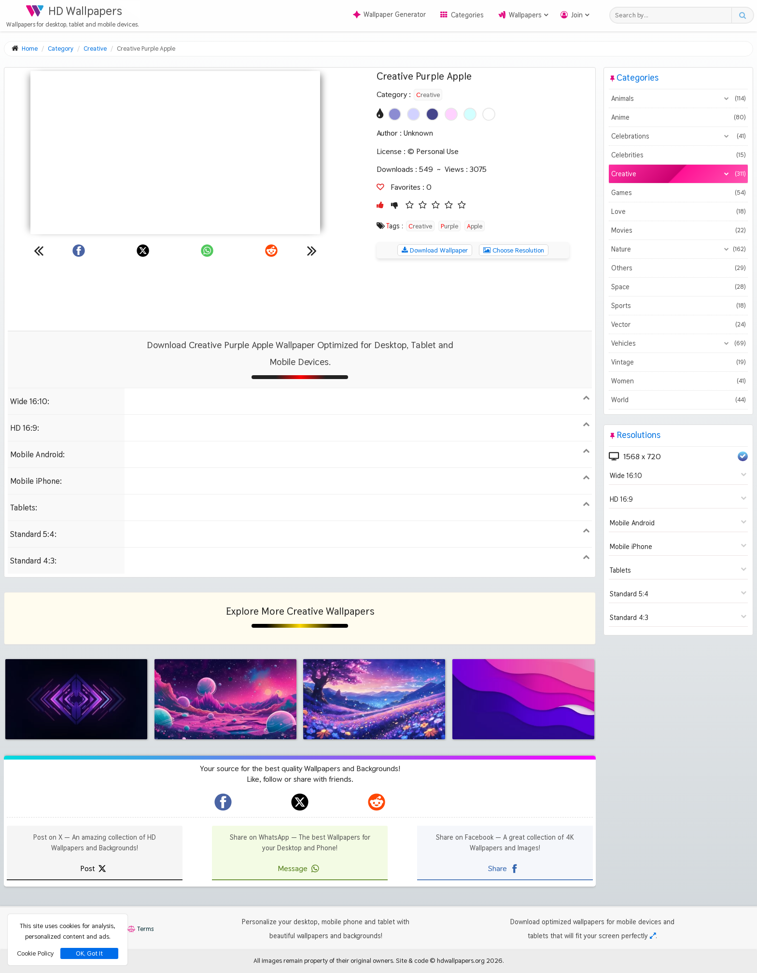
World (678, 400)
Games (678, 192)
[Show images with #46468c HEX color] (432, 114)
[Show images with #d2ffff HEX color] (470, 114)
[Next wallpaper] (312, 250)
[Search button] (742, 15)
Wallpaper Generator (389, 14)
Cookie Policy (35, 953)
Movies (678, 230)
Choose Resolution (513, 250)
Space (678, 287)
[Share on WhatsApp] (207, 250)
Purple (449, 226)
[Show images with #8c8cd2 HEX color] (394, 114)
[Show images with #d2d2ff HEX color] (413, 114)
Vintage (678, 362)
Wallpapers (525, 15)
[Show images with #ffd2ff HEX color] (451, 114)
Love (678, 211)
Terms (140, 929)
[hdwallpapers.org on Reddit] (376, 802)
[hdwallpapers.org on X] (299, 802)
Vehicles (678, 343)
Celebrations (678, 136)
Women (678, 381)
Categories (467, 15)
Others (678, 268)
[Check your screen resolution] (653, 935)
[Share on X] (143, 250)
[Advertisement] (300, 294)
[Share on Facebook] (78, 250)
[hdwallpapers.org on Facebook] (223, 802)
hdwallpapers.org (461, 960)
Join (577, 15)
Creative (428, 94)
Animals (678, 98)
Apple (474, 226)
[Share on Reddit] (271, 250)
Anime (678, 117)
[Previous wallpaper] (38, 250)
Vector (678, 324)
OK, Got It (89, 953)
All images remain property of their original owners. (323, 960)
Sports (678, 305)
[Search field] (673, 15)
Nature (678, 249)
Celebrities (678, 155)
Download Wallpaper (435, 250)
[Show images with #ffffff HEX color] (488, 114)
